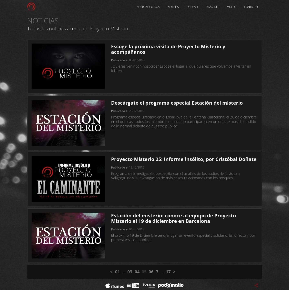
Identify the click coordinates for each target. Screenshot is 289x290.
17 (168, 272)
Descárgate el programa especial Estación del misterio (177, 102)
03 (129, 272)
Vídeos (231, 7)
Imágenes (212, 7)
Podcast (192, 7)
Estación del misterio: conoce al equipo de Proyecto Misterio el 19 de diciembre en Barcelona (173, 218)
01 (117, 272)
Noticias (173, 7)
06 (151, 272)
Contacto (251, 7)
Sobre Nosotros (148, 7)
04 (137, 272)
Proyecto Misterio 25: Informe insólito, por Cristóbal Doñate (184, 159)
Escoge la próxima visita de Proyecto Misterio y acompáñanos (168, 49)
